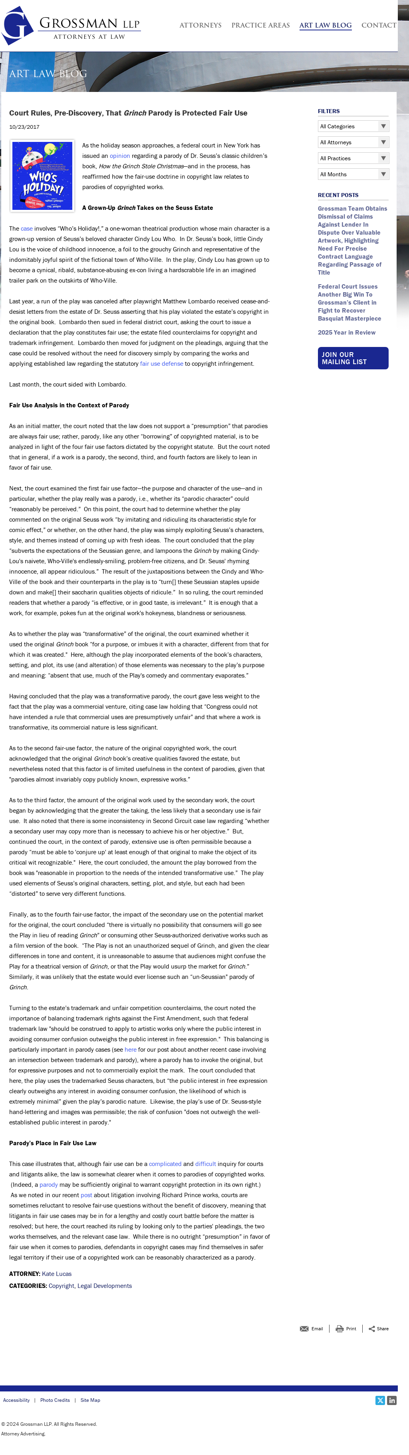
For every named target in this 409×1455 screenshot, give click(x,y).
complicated (165, 1164)
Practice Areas (260, 26)
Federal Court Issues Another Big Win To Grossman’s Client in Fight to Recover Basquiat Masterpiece (350, 302)
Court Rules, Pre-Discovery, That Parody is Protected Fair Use (129, 113)
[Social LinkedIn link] (392, 1400)
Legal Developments (104, 1286)
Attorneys (201, 26)
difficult (205, 1164)
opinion (120, 155)
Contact (379, 26)
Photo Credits (55, 1400)
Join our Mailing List (344, 358)
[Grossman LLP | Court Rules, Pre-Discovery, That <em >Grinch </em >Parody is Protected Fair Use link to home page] (71, 26)
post (86, 1195)
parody (49, 1184)
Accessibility (16, 1400)
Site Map (90, 1400)
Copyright (61, 1286)
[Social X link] (380, 1400)
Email (317, 1328)
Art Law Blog (326, 26)
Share (383, 1328)
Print (351, 1328)
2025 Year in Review (347, 332)
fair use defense (161, 363)
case (27, 228)
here (131, 1049)
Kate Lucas (56, 1274)
